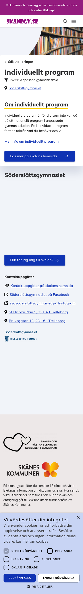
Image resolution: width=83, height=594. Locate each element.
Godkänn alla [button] (19, 578)
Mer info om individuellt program (31, 141)
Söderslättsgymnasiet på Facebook (39, 294)
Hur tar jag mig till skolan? (31, 260)
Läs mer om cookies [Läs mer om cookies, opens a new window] (32, 541)
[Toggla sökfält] (65, 21)
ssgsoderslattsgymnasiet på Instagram (42, 303)
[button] (41, 586)
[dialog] (41, 553)
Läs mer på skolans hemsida (33, 156)
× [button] (78, 517)
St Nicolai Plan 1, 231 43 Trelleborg (38, 312)
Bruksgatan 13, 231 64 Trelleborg (37, 320)
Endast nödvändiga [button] (58, 578)
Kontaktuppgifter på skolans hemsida (42, 285)
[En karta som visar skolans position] (41, 212)
